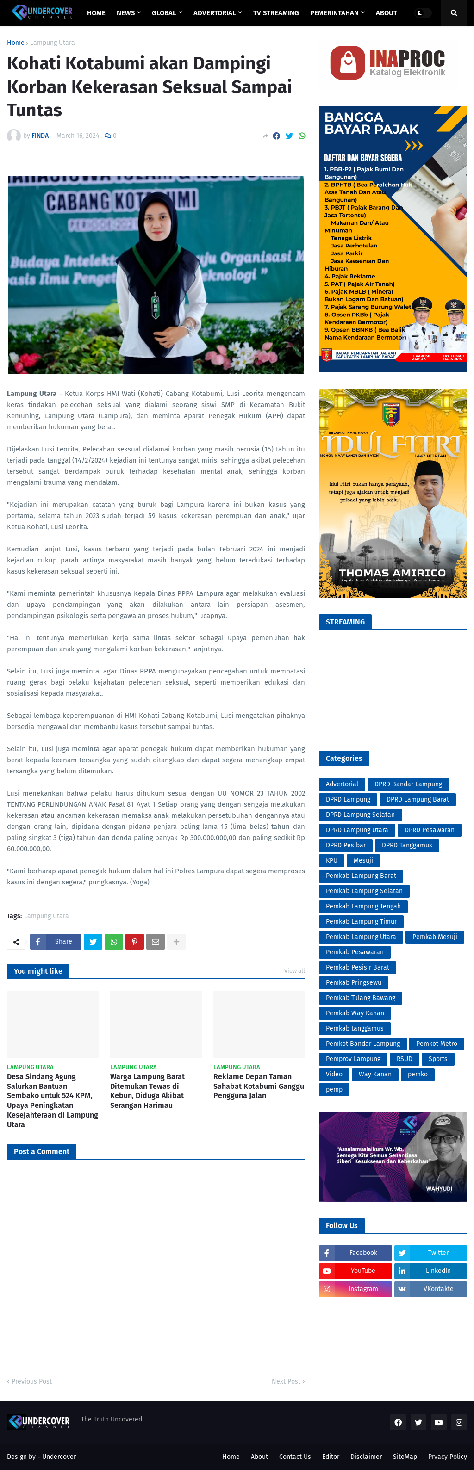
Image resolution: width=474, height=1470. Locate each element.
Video (334, 1074)
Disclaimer (366, 1457)
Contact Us (295, 1457)
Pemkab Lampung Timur (361, 922)
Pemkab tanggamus (355, 1028)
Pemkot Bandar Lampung (363, 1044)
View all (294, 970)
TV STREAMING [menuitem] (276, 13)
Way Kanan (375, 1074)
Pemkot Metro (436, 1044)
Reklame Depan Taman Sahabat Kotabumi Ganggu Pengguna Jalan (258, 1086)
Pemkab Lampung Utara (361, 937)
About (259, 1457)
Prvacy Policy (447, 1457)
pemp (334, 1089)
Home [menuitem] (96, 13)
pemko (418, 1074)
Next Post (286, 1381)
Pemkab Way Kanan (355, 1013)
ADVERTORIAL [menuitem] (214, 13)
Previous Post (32, 1381)
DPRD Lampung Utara (357, 830)
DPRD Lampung (348, 799)
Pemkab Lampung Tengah (363, 906)
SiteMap (405, 1457)
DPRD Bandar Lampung (408, 784)
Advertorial (342, 784)
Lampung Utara (52, 43)
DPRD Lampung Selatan (360, 815)
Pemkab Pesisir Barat (357, 967)
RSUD (404, 1059)
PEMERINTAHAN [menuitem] (334, 13)
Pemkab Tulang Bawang (360, 998)
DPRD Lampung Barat (418, 799)
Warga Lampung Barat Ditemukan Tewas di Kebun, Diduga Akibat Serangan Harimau (147, 1091)
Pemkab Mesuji (434, 937)
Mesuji (363, 861)
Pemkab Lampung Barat (361, 876)
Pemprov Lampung (353, 1059)
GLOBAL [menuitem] (164, 13)
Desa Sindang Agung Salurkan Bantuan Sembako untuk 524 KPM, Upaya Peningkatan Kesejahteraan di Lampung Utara (52, 1100)
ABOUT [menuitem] (386, 13)
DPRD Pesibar (346, 845)
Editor (330, 1457)
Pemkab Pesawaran (355, 952)
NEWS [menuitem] (126, 13)
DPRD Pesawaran (430, 830)
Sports (438, 1059)
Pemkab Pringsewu (353, 983)
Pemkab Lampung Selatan (364, 891)
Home (16, 43)
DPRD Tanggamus (407, 845)
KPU (331, 861)
